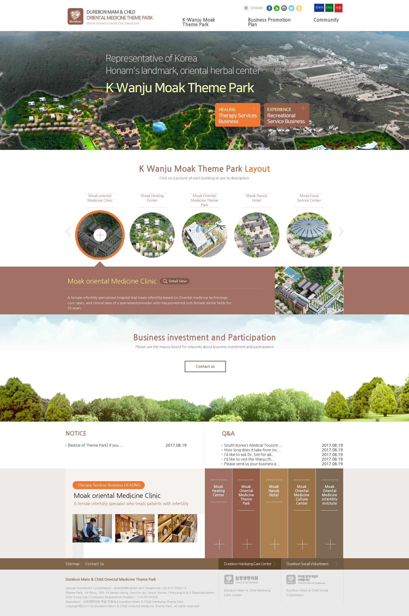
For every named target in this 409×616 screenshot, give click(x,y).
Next (341, 231)
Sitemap (72, 564)
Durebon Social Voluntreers (307, 564)
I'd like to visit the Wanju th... (249, 459)
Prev (68, 231)
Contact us (205, 366)
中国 (338, 7)
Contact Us (94, 564)
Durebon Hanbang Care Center (247, 564)
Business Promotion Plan (269, 22)
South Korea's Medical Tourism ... (253, 445)
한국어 (319, 7)
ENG (329, 7)
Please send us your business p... (252, 464)
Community (326, 20)
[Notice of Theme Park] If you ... (95, 445)
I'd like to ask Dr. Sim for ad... (249, 454)
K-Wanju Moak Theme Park (198, 22)
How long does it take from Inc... (252, 450)
